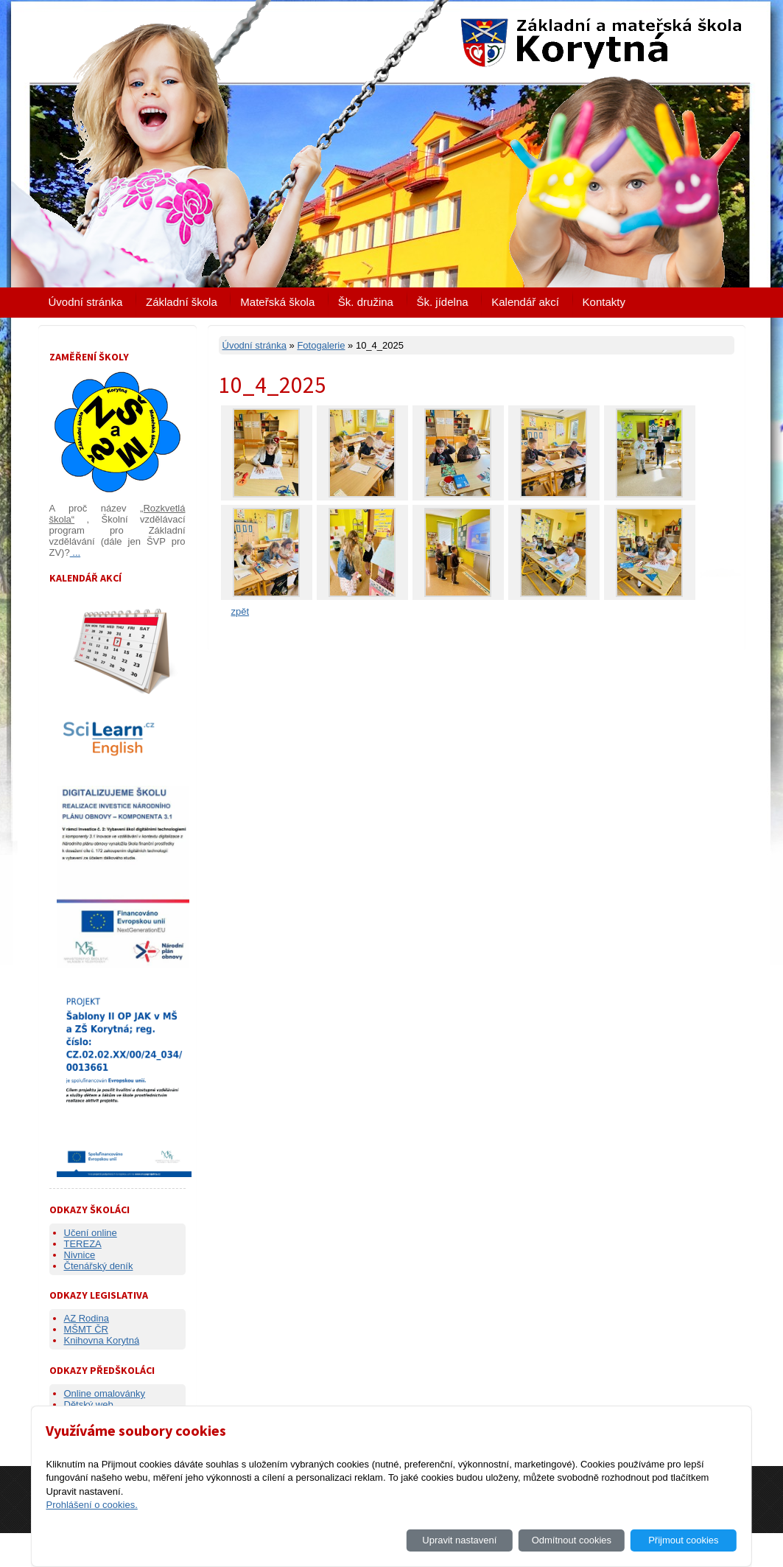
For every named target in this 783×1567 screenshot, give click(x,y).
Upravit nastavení (459, 1540)
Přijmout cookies (683, 1540)
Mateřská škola (277, 302)
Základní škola (181, 302)
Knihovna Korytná (102, 1340)
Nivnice (80, 1254)
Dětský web (88, 1404)
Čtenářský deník (98, 1265)
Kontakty (604, 302)
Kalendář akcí (525, 302)
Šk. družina (365, 302)
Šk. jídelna (442, 302)
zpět (240, 611)
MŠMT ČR (86, 1329)
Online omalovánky (105, 1393)
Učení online (90, 1232)
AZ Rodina (86, 1318)
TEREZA (83, 1243)
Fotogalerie (321, 345)
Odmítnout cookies (571, 1540)
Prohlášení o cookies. (91, 1504)
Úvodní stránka (86, 302)
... (75, 552)
